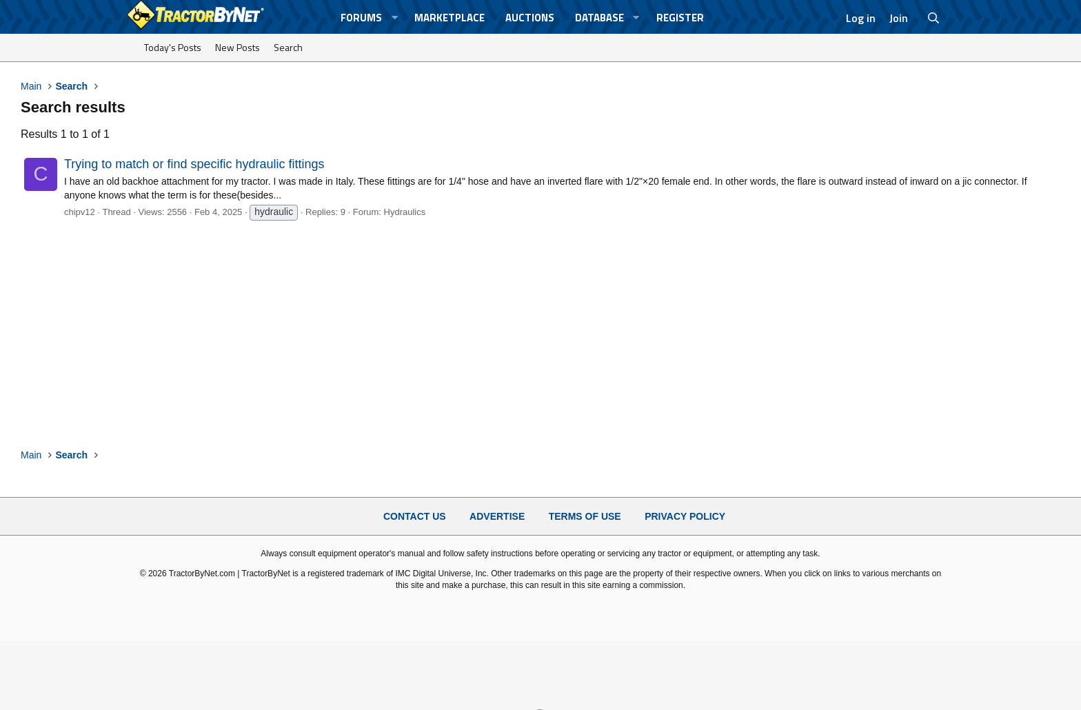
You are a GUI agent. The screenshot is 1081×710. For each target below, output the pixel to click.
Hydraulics (405, 212)
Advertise (497, 516)
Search (288, 47)
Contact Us (414, 516)
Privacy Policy (685, 516)
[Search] (933, 18)
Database (599, 18)
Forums (361, 18)
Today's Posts (172, 47)
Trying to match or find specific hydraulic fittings (194, 164)
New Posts (237, 47)
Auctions (529, 18)
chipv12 (79, 212)
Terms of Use (585, 516)
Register (680, 18)
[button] (394, 17)
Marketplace (449, 18)
